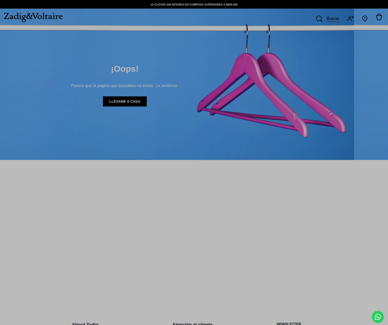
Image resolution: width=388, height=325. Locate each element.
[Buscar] (327, 19)
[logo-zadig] (31, 17)
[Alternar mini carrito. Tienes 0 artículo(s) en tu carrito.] (379, 19)
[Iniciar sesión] (351, 19)
